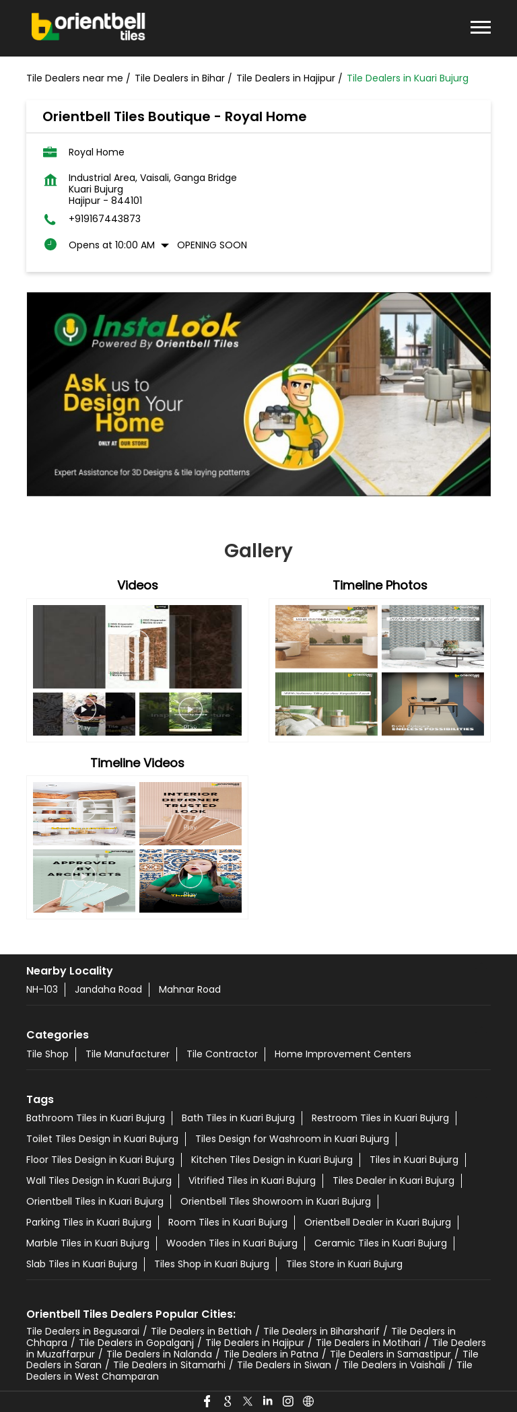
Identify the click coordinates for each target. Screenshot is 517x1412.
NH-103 (42, 989)
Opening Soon (212, 245)
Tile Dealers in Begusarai (82, 1331)
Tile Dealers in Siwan (284, 1365)
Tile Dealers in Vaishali (394, 1365)
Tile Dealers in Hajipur (254, 1342)
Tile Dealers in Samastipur (390, 1354)
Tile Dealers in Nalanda (159, 1354)
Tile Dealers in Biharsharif (321, 1331)
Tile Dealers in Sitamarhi (169, 1365)
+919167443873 (105, 219)
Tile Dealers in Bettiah (201, 1331)
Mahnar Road (190, 989)
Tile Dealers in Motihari (368, 1342)
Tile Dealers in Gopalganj (136, 1342)
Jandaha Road (108, 989)
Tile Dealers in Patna (270, 1354)
